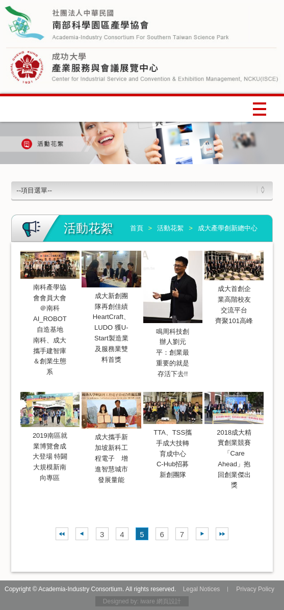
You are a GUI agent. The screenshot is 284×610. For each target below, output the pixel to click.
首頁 (136, 228)
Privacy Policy (255, 589)
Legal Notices (201, 589)
